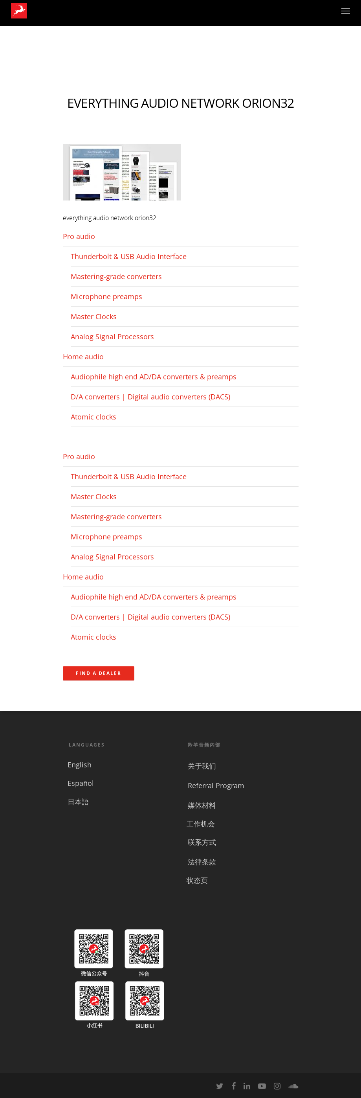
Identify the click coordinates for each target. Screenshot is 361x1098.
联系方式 (202, 842)
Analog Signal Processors (112, 336)
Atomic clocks (93, 416)
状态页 (197, 880)
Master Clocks (94, 316)
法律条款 (202, 861)
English (80, 764)
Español (81, 783)
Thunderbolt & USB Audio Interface (129, 256)
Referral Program (216, 785)
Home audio (83, 356)
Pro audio (79, 236)
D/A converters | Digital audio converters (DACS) (150, 396)
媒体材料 (202, 805)
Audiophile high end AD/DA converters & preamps (153, 376)
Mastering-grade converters (116, 276)
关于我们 (202, 766)
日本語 (78, 801)
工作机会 (201, 823)
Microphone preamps (106, 296)
